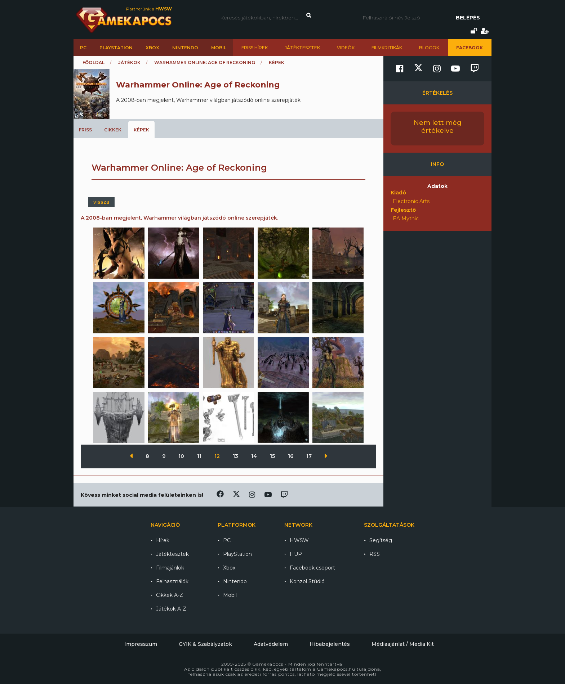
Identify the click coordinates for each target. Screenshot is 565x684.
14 (254, 456)
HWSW (299, 540)
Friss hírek (254, 47)
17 (309, 456)
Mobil (218, 47)
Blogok (429, 47)
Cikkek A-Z (169, 595)
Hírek (162, 540)
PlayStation (116, 47)
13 (236, 456)
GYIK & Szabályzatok (205, 644)
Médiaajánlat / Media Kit (403, 644)
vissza (101, 202)
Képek (141, 129)
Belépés (468, 17)
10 (182, 456)
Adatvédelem (271, 644)
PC (83, 47)
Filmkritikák (387, 47)
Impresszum (140, 644)
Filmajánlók (170, 567)
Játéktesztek (302, 47)
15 (273, 456)
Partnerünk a (149, 9)
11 (200, 456)
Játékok (129, 62)
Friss (85, 129)
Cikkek (112, 129)
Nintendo (185, 47)
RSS (374, 554)
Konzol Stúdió (307, 581)
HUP (296, 554)
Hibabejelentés (330, 644)
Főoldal (93, 62)
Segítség (380, 540)
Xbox (152, 47)
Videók (346, 47)
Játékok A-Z (171, 609)
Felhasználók (172, 581)
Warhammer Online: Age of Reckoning (204, 62)
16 (291, 456)
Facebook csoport (312, 567)
